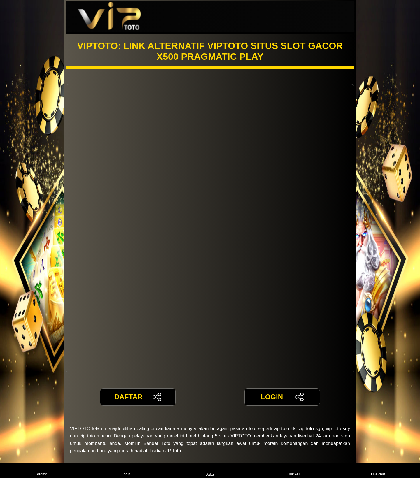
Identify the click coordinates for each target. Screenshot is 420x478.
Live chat (378, 471)
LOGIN (282, 397)
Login (126, 471)
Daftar (210, 471)
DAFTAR (137, 397)
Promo (42, 471)
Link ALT (294, 471)
